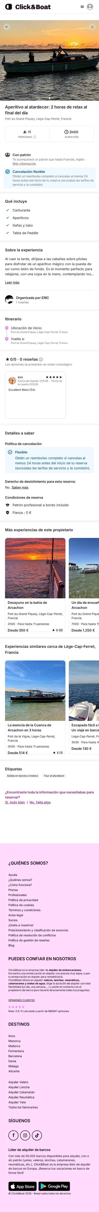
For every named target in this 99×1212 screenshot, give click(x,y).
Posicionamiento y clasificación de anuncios (38, 930)
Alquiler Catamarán (21, 1092)
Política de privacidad (23, 900)
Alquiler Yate (17, 1102)
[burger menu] (82, 7)
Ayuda (12, 875)
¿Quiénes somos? (20, 880)
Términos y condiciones (24, 910)
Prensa (13, 890)
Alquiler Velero (18, 1082)
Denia (12, 1061)
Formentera (16, 1051)
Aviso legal (15, 915)
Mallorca (14, 1046)
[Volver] (6, 26)
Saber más (20, 487)
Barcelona (15, 1056)
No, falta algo (40, 802)
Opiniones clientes (21, 1000)
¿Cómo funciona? (20, 885)
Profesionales (17, 895)
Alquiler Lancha (19, 1087)
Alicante (14, 1071)
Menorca (14, 1041)
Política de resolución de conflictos (32, 935)
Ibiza (11, 1036)
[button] (49, 98)
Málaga (13, 1066)
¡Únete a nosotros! (20, 925)
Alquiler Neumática (21, 1097)
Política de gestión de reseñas (29, 940)
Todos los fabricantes (23, 1107)
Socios (12, 920)
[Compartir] (92, 26)
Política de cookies (21, 905)
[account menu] (90, 7)
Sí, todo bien (15, 802)
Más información (24, 163)
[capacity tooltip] (34, 137)
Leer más (12, 282)
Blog (11, 945)
